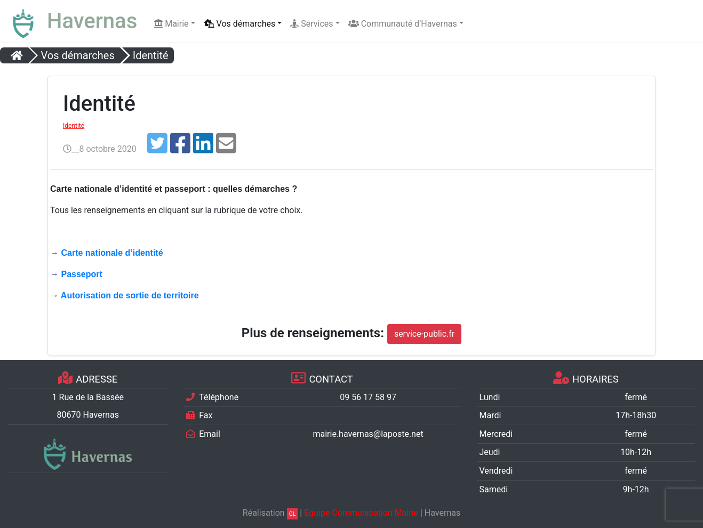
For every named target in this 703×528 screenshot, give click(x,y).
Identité (73, 125)
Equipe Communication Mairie (361, 513)
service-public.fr (424, 334)
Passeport (81, 274)
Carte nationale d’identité (112, 252)
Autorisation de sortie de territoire (130, 295)
